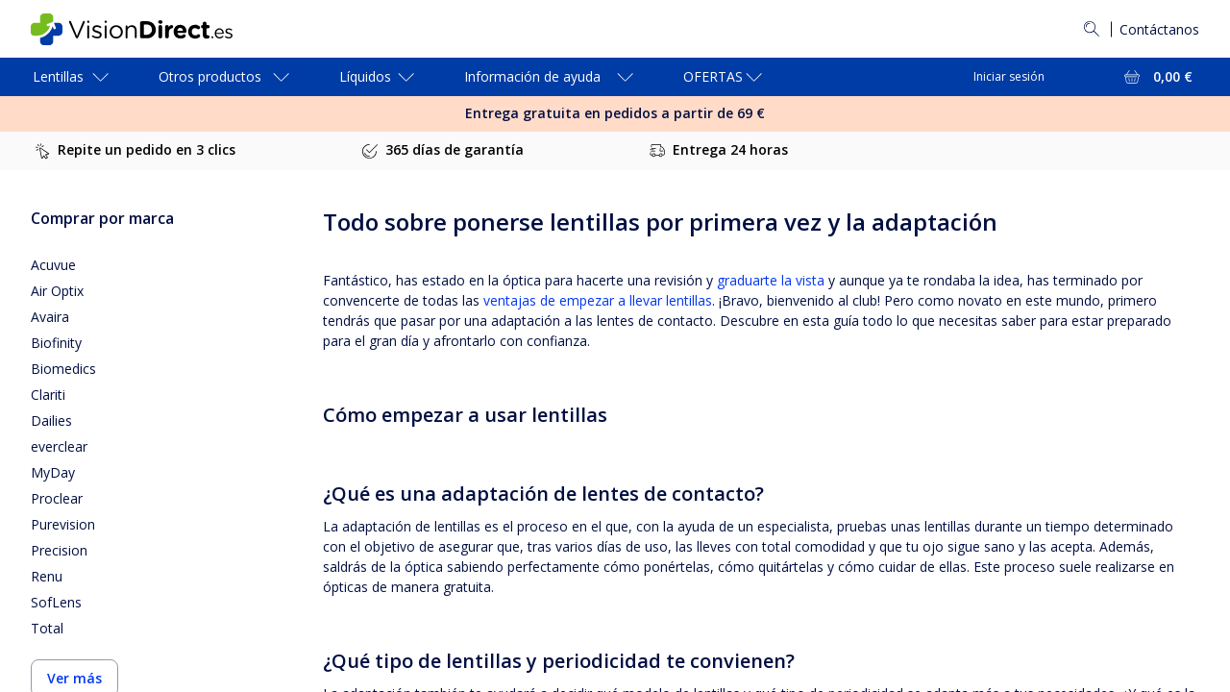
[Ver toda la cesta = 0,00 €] (1156, 77)
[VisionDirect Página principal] (145, 29)
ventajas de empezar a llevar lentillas (597, 300)
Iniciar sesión (1009, 76)
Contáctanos (1159, 29)
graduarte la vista (772, 280)
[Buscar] (1091, 28)
